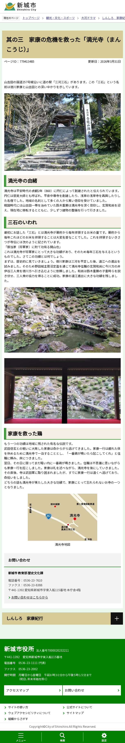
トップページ (31, 18)
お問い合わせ (74, 690)
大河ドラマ (88, 18)
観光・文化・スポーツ (60, 18)
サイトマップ (75, 713)
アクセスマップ (17, 690)
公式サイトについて (79, 707)
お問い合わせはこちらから (29, 597)
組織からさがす (18, 719)
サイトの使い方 (18, 707)
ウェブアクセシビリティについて (29, 713)
